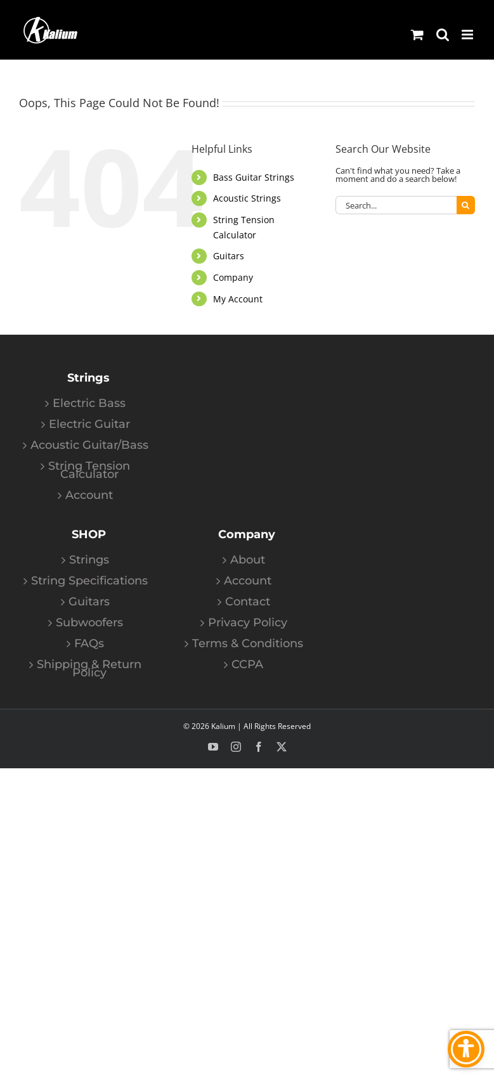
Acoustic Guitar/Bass (89, 445)
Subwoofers (89, 623)
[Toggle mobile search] (442, 34)
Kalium (223, 726)
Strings (89, 560)
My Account (238, 299)
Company (233, 277)
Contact (247, 602)
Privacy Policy (247, 623)
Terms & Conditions (247, 644)
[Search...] (396, 205)
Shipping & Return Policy (89, 669)
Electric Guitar (89, 424)
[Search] (466, 205)
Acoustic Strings (247, 198)
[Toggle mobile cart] (417, 34)
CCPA (247, 665)
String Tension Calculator (89, 470)
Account (89, 495)
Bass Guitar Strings (253, 177)
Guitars (228, 256)
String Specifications (89, 581)
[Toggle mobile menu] (468, 34)
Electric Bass (89, 403)
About (247, 560)
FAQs (89, 644)
